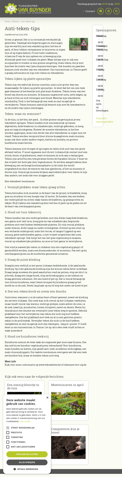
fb (100, 11)
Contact (90, 11)
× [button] (47, 398)
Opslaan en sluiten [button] (27, 454)
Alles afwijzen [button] (27, 462)
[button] (27, 469)
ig (108, 11)
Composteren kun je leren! (65, 430)
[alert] (27, 434)
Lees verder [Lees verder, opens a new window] (25, 421)
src (116, 11)
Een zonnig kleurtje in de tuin (23, 386)
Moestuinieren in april (67, 385)
